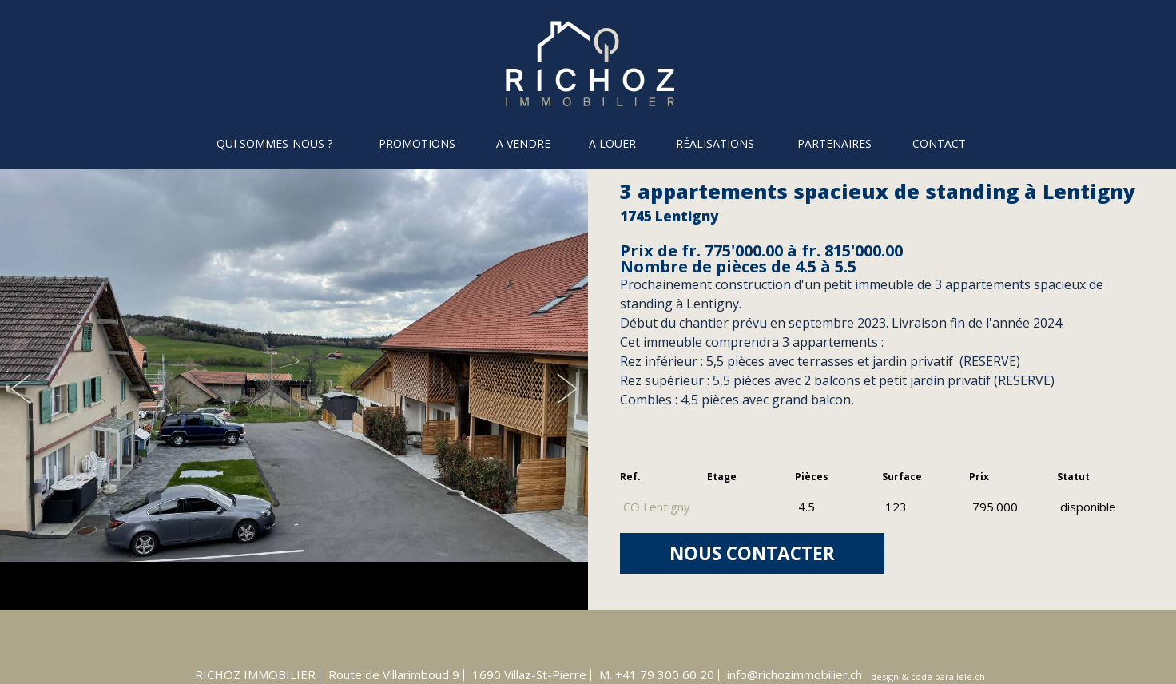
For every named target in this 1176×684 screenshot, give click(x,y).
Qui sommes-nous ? (274, 143)
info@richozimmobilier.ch (794, 674)
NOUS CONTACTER (752, 553)
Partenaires (834, 143)
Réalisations (715, 143)
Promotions (417, 143)
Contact (939, 143)
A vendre (523, 143)
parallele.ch (960, 676)
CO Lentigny (656, 507)
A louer (612, 143)
